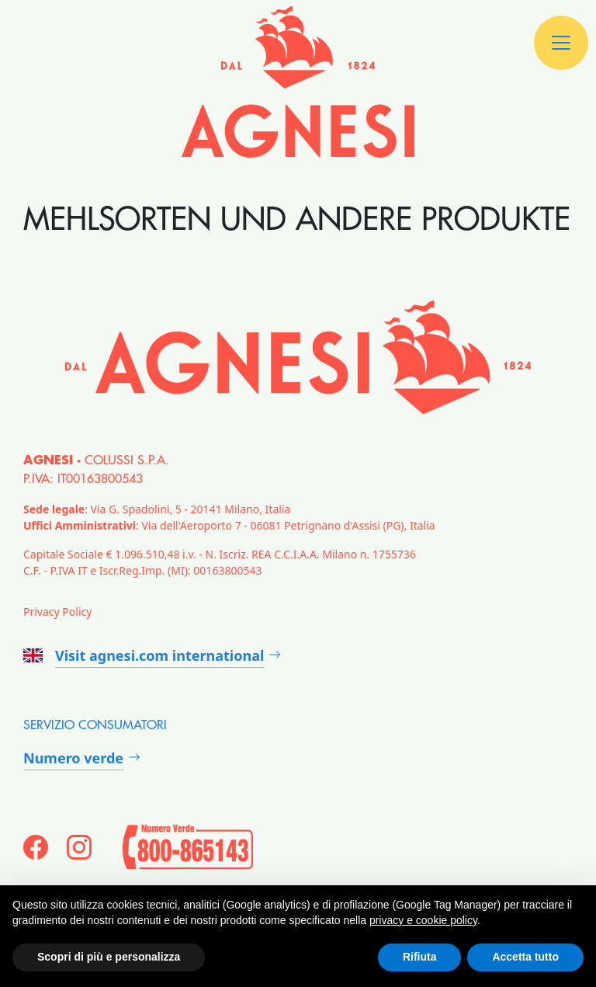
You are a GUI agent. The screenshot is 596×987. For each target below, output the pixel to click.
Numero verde (73, 758)
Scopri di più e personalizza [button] (108, 957)
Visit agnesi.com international (143, 655)
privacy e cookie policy (423, 920)
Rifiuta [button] (420, 957)
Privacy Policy (57, 611)
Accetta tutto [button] (525, 957)
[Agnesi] (298, 82)
